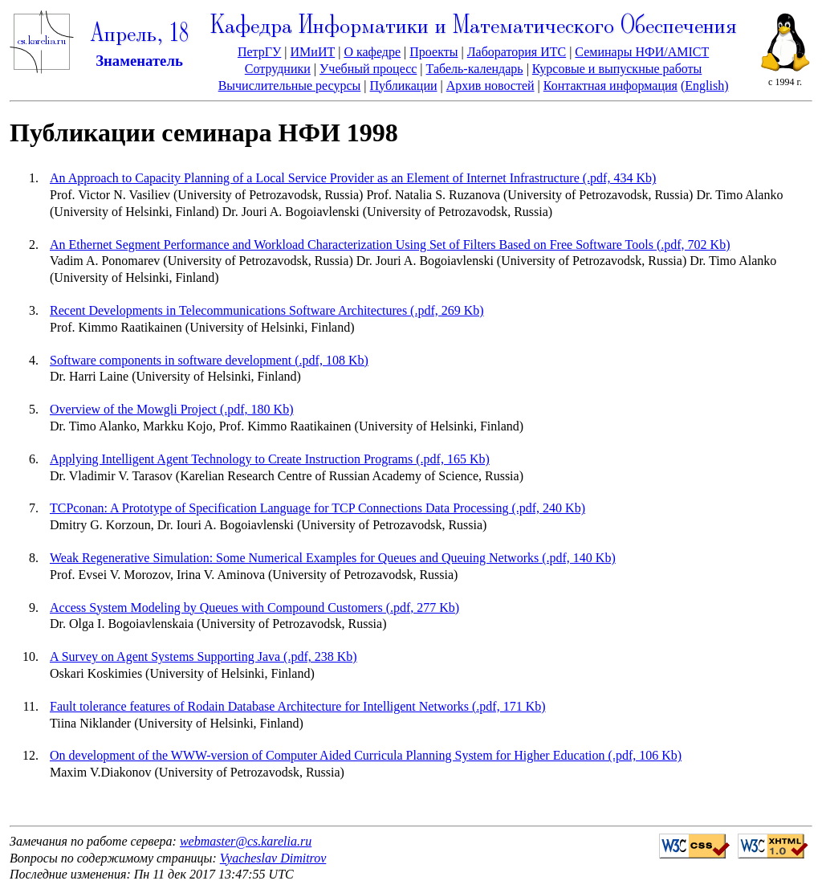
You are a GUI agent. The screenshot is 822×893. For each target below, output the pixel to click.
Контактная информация (610, 85)
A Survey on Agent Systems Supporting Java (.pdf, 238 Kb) (203, 656)
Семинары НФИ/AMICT (642, 52)
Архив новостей (490, 85)
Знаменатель (139, 60)
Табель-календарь (474, 68)
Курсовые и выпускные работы (617, 68)
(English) (705, 85)
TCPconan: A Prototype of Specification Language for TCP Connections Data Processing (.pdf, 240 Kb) (317, 508)
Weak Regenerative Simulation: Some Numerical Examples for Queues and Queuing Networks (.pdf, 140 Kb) (333, 558)
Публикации (403, 85)
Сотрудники (278, 68)
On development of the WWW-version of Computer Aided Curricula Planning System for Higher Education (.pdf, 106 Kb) (366, 755)
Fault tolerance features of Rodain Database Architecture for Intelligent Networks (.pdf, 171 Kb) (298, 706)
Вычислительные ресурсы (289, 85)
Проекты (433, 52)
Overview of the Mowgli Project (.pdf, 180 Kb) (172, 409)
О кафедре (372, 52)
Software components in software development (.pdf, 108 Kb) (209, 360)
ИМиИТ (313, 52)
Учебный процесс (368, 68)
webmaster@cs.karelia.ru (245, 841)
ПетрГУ (259, 52)
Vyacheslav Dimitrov (273, 858)
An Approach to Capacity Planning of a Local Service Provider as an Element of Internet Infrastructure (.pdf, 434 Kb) (353, 178)
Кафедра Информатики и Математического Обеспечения (473, 26)
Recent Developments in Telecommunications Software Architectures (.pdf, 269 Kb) (267, 310)
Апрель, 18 (139, 34)
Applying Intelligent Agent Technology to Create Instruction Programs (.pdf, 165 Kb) (270, 459)
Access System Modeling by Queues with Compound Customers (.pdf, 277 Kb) (254, 607)
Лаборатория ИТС (516, 52)
